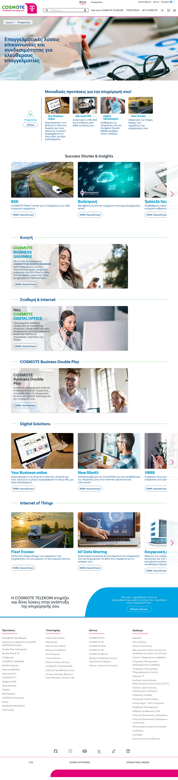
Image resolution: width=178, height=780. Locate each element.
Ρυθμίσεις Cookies (142, 695)
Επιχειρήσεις (97, 2)
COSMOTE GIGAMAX (13, 661)
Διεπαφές (138, 734)
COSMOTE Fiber (97, 646)
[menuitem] (55, 751)
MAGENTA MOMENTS (13, 705)
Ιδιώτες (82, 2)
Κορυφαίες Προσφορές (14, 637)
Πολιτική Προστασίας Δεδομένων (150, 715)
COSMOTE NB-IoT (98, 654)
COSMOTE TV (9, 677)
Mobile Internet (10, 665)
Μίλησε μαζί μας (139, 609)
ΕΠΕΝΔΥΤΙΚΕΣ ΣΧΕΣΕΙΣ (138, 762)
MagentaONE (9, 681)
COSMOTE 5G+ (97, 637)
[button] (162, 10)
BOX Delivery (8, 693)
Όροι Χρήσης (140, 641)
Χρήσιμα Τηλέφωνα (56, 650)
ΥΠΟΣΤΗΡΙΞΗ (132, 10)
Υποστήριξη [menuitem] (53, 630)
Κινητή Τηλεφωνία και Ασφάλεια (149, 657)
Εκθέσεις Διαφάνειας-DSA (146, 711)
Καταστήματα (145, 2)
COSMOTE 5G (96, 641)
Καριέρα (137, 637)
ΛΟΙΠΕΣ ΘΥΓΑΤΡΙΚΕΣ (79, 762)
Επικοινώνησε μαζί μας (58, 662)
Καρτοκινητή (9, 673)
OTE (31, 762)
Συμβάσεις (138, 730)
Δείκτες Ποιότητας (142, 646)
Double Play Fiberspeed (14, 649)
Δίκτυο (156, 2)
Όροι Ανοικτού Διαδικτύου (146, 738)
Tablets (6, 689)
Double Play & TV (10, 653)
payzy (5, 701)
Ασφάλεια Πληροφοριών (145, 707)
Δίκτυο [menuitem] (93, 630)
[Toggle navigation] (174, 10)
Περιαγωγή (51, 641)
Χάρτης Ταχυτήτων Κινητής (103, 665)
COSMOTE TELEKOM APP (59, 666)
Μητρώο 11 (138, 676)
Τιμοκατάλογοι (53, 658)
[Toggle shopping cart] (170, 9)
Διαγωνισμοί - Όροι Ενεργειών (148, 703)
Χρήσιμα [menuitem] (138, 630)
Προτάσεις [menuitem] (8, 630)
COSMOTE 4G (96, 650)
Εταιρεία (165, 2)
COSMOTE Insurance (13, 697)
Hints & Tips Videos (55, 646)
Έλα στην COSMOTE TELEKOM (107, 10)
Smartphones (9, 685)
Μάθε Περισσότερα (23, 214)
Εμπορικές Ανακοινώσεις (146, 699)
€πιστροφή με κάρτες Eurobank (149, 726)
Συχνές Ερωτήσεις (55, 637)
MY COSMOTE (150, 10)
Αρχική (9, 22)
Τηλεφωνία (8, 657)
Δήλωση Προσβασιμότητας (60, 670)
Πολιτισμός (8, 709)
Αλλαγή (30, 124)
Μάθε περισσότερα (25, 284)
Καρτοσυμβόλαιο (11, 669)
